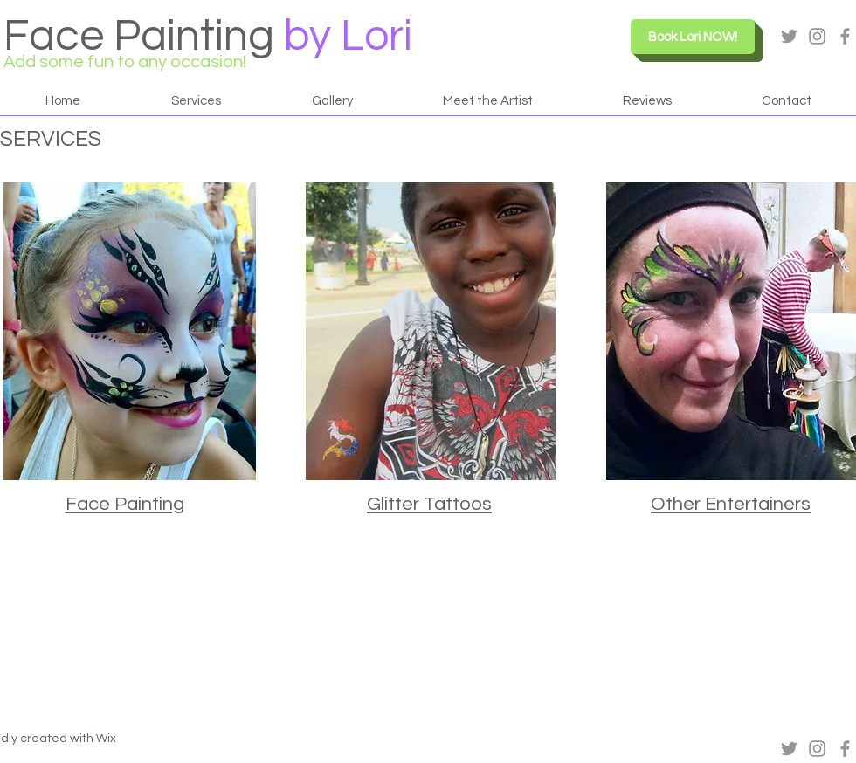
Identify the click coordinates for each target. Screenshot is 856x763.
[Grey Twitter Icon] (789, 36)
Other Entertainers (731, 504)
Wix (106, 738)
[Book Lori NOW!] (693, 36)
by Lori (348, 36)
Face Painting (138, 36)
